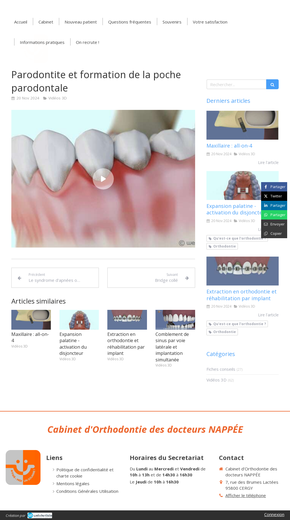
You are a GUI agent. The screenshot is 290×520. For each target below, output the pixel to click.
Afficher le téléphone (245, 495)
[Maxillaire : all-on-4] (242, 125)
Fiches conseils (220, 369)
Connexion (274, 514)
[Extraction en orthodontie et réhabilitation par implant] (242, 271)
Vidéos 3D (216, 380)
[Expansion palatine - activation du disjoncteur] (242, 185)
